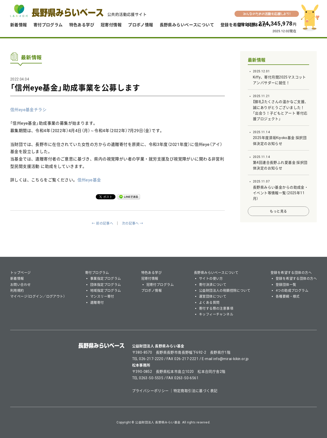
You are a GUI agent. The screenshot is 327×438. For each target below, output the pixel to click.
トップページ (20, 272)
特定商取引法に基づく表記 (195, 391)
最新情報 (257, 60)
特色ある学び (82, 24)
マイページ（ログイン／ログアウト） (37, 296)
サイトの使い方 (211, 278)
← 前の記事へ (102, 223)
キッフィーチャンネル (216, 314)
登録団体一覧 (286, 284)
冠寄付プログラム (160, 284)
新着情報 (18, 24)
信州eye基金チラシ (28, 109)
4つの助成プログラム (292, 290)
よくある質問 (209, 302)
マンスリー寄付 (102, 296)
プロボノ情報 (140, 24)
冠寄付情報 (111, 24)
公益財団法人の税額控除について (224, 290)
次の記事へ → (132, 223)
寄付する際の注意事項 (216, 308)
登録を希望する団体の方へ (291, 272)
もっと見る (278, 211)
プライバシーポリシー (150, 391)
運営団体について (212, 296)
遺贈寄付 (97, 302)
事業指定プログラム (105, 278)
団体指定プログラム (105, 284)
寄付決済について (212, 284)
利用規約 (17, 290)
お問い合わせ (20, 284)
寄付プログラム (48, 24)
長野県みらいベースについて (187, 24)
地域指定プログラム (105, 290)
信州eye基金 (89, 180)
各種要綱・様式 (288, 296)
